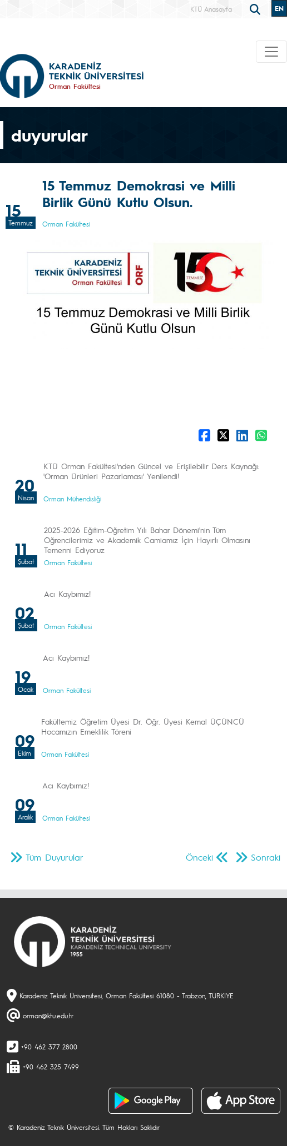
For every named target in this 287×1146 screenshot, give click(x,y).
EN (279, 8)
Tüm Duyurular (54, 857)
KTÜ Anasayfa (211, 8)
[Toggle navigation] (271, 52)
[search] (256, 8)
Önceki (199, 857)
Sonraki (265, 857)
